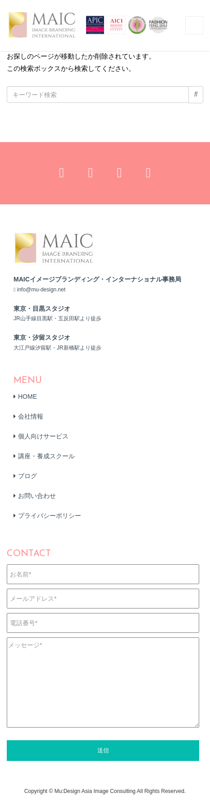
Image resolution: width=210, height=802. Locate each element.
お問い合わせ (37, 495)
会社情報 (30, 416)
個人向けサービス (43, 436)
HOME (27, 396)
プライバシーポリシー (49, 515)
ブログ (27, 475)
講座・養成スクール (46, 456)
